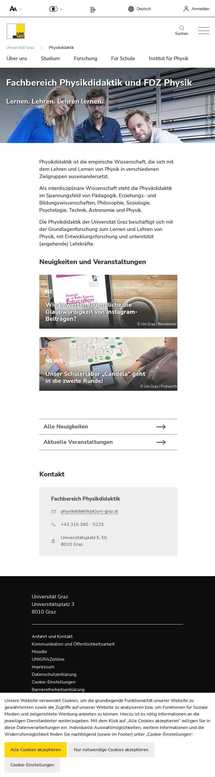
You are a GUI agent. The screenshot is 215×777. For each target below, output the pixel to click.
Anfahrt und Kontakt (52, 636)
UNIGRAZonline (48, 659)
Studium (50, 58)
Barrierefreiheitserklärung (58, 690)
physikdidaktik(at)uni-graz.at (89, 511)
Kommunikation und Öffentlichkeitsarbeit (73, 644)
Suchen (181, 31)
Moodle (39, 652)
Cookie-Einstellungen (54, 682)
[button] (14, 8)
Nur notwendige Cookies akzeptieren (111, 750)
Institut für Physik (168, 58)
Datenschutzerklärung (54, 674)
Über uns (16, 58)
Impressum (43, 667)
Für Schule (123, 58)
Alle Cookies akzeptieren (35, 750)
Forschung (85, 58)
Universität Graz (20, 47)
